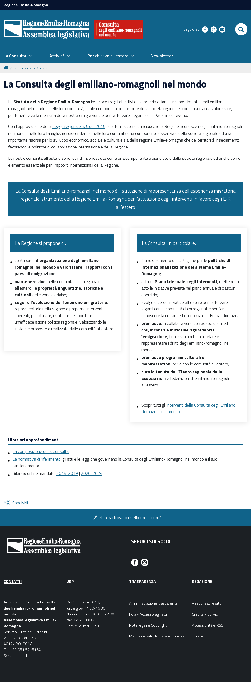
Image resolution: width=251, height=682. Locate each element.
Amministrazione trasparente (153, 603)
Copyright (159, 625)
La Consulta (22, 68)
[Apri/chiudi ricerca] (241, 29)
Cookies (178, 636)
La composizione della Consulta (41, 451)
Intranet (198, 636)
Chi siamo (45, 68)
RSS (219, 625)
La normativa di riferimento (37, 459)
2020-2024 (91, 473)
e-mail (21, 656)
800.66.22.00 (103, 614)
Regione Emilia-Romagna (26, 5)
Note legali (138, 625)
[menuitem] (18, 55)
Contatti (13, 581)
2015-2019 (67, 473)
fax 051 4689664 (81, 620)
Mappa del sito (141, 636)
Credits (198, 614)
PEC (96, 626)
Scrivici (212, 614)
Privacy (161, 636)
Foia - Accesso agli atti (148, 614)
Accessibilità (202, 625)
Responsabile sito (207, 603)
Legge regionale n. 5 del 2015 (78, 126)
